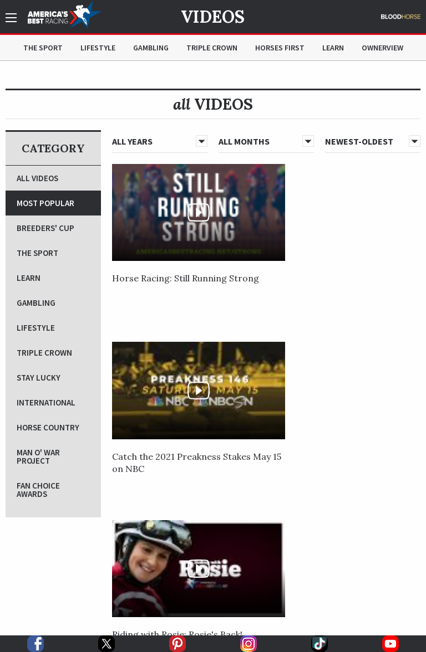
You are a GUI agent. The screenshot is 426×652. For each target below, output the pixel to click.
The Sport (43, 48)
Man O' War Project (38, 456)
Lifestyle (97, 48)
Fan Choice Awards (38, 489)
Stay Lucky (38, 377)
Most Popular (45, 203)
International (46, 402)
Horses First (280, 48)
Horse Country (48, 427)
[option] (93, 581)
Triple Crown (211, 48)
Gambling (151, 48)
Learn (333, 48)
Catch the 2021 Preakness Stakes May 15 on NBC (265, 247)
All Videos (37, 178)
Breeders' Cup (45, 228)
